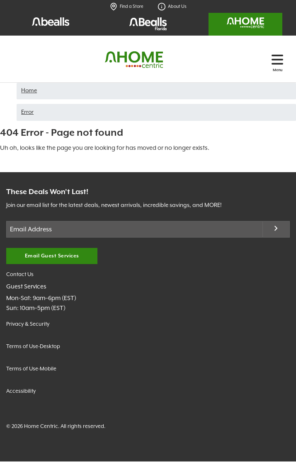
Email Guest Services (52, 256)
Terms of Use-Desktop (33, 347)
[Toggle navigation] (277, 59)
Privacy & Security (27, 324)
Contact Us (20, 275)
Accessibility (21, 391)
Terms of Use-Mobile (31, 369)
